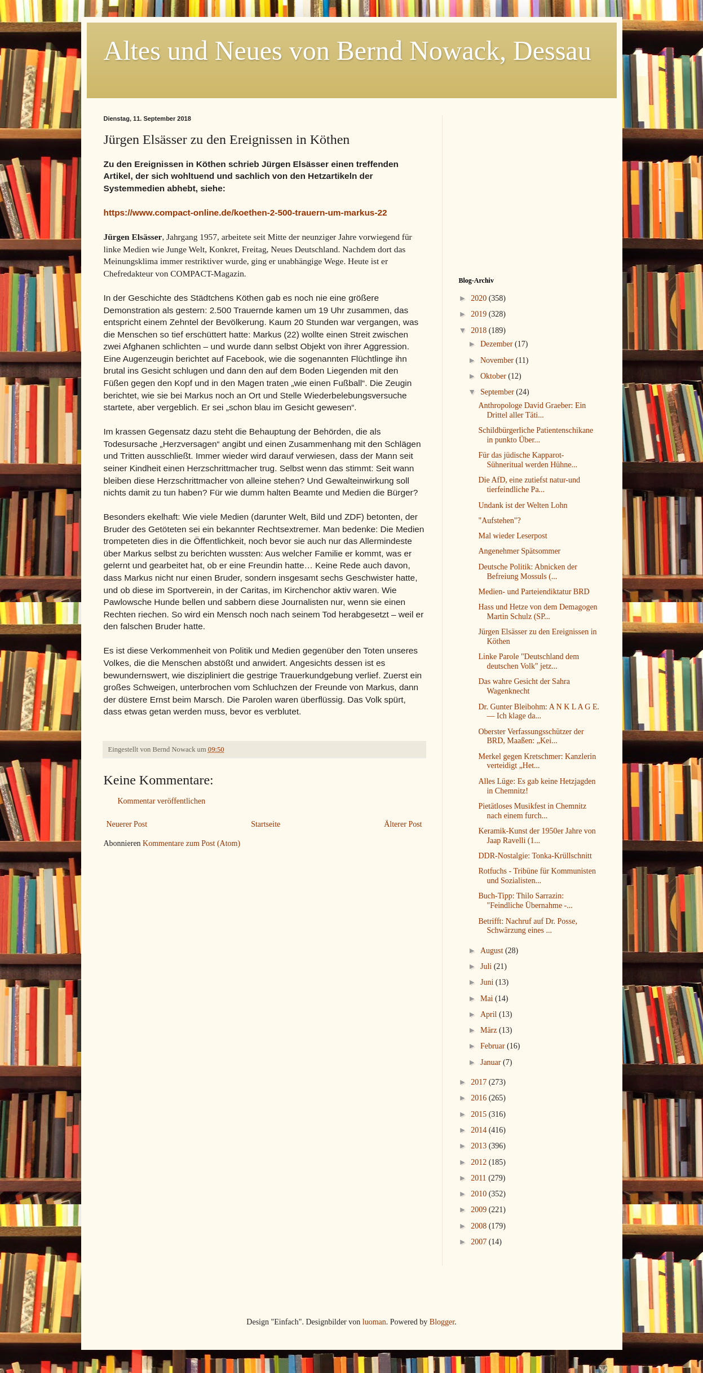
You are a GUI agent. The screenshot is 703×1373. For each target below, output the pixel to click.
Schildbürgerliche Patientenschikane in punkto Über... (535, 435)
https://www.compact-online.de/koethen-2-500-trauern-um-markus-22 (245, 212)
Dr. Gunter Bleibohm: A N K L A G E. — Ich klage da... (538, 712)
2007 (480, 1242)
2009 (480, 1209)
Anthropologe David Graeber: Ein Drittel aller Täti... (532, 410)
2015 (480, 1114)
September (498, 392)
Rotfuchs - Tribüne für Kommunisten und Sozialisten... (536, 876)
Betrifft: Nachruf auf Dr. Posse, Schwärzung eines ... (527, 926)
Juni (488, 982)
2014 (480, 1130)
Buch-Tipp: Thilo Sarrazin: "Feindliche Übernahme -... (525, 901)
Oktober (494, 376)
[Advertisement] (529, 185)
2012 (480, 1162)
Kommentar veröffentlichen (162, 801)
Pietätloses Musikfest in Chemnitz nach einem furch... (532, 811)
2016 (480, 1098)
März (489, 1030)
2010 (480, 1194)
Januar (491, 1062)
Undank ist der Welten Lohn (522, 505)
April (489, 1014)
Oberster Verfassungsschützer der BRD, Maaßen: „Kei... (530, 736)
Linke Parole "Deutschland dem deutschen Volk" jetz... (528, 661)
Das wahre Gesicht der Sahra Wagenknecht (524, 686)
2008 (480, 1226)
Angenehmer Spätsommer (519, 551)
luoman (374, 1322)
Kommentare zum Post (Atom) (191, 843)
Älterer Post (403, 824)
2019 (480, 314)
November (498, 360)
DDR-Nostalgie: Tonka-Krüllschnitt (534, 856)
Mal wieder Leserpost (512, 536)
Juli (487, 966)
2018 (480, 330)
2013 (480, 1146)
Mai (487, 998)
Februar (493, 1046)
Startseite (265, 824)
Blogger (442, 1322)
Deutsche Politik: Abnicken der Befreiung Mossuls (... (527, 572)
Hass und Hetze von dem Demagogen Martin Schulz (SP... (537, 612)
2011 (479, 1178)
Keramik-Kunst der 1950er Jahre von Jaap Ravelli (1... (536, 836)
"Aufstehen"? (499, 520)
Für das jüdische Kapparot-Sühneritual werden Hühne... (527, 460)
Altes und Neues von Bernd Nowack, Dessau (347, 50)
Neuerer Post (127, 824)
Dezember (497, 344)
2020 (480, 298)
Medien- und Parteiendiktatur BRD (533, 591)
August (492, 950)
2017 (480, 1082)
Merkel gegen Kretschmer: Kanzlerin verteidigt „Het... (537, 761)
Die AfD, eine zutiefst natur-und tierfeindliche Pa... (529, 485)
